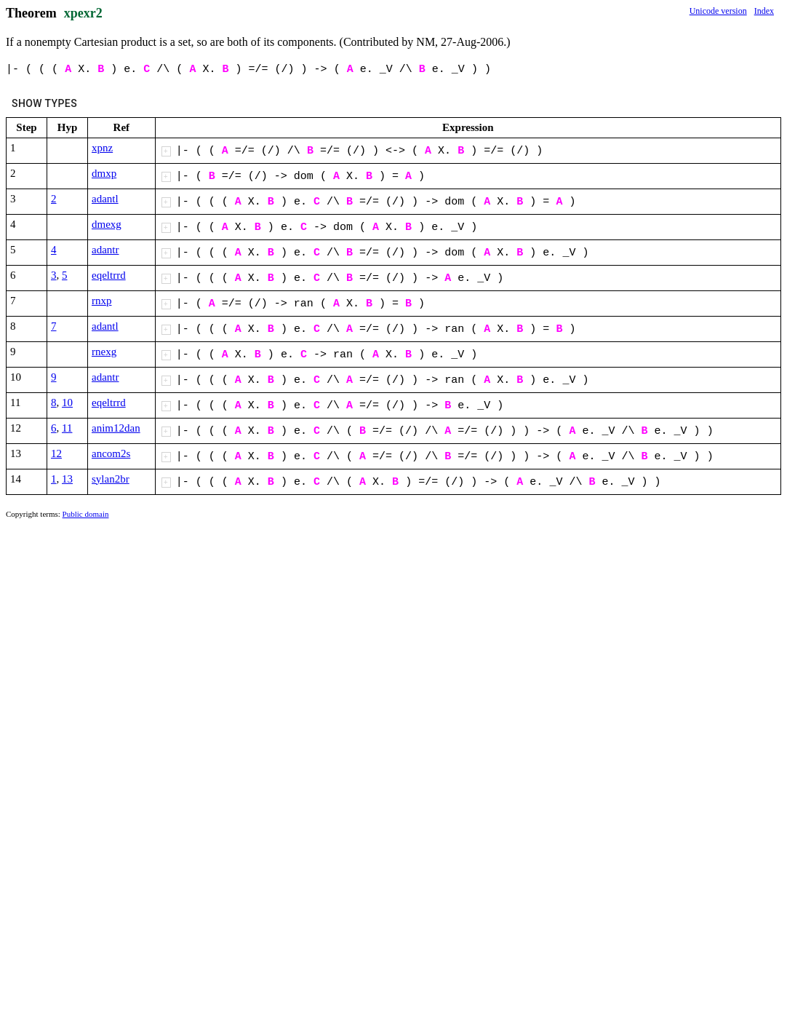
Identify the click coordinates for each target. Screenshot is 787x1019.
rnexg (104, 351)
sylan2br (110, 479)
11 (67, 428)
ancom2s (111, 453)
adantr (105, 249)
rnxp (102, 300)
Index (764, 11)
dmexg (106, 224)
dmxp (104, 173)
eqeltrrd (109, 275)
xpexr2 (83, 13)
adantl (105, 199)
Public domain (86, 514)
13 (67, 479)
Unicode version (718, 11)
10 (67, 402)
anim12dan (116, 428)
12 (56, 453)
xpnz (102, 148)
